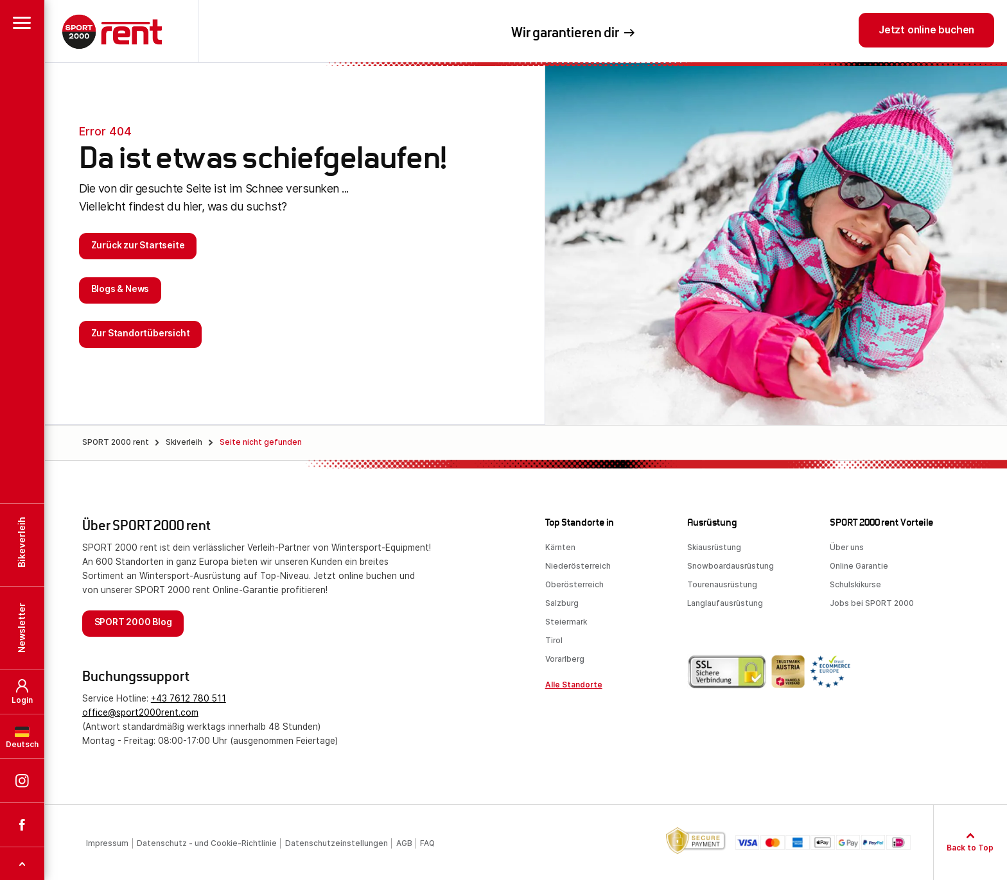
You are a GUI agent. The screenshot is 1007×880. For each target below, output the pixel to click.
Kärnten (560, 547)
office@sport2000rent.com (140, 712)
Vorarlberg (564, 659)
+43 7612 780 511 (188, 698)
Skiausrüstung (714, 547)
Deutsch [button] (22, 326)
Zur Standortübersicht (140, 333)
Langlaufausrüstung (725, 603)
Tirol (554, 640)
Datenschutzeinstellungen (336, 843)
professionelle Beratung (716, 34)
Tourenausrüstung (722, 584)
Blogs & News (120, 289)
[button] (22, 22)
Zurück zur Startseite (138, 245)
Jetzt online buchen (926, 30)
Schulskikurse (855, 584)
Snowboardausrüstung (730, 566)
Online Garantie (859, 566)
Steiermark (566, 621)
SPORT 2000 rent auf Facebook (22, 407)
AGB (404, 843)
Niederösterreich (578, 566)
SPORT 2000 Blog (133, 622)
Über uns (847, 547)
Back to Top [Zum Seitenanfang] (970, 847)
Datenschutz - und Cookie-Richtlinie (207, 843)
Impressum (107, 843)
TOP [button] (22, 445)
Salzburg (562, 603)
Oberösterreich (574, 584)
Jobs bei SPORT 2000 (872, 603)
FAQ (427, 843)
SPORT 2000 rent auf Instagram (22, 362)
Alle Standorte (573, 684)
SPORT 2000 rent (112, 35)
